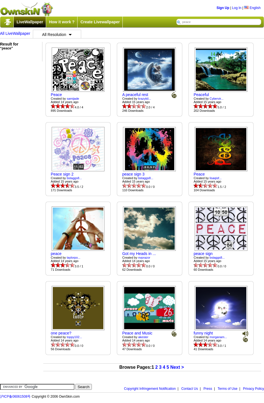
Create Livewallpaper (100, 22)
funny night (203, 333)
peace (56, 253)
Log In (236, 8)
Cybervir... (217, 98)
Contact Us (189, 389)
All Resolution (57, 34)
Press (208, 389)
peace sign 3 (133, 174)
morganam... (218, 337)
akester (143, 337)
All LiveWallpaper (15, 33)
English (252, 8)
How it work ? (61, 22)
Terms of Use (228, 389)
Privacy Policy (253, 389)
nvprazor (144, 257)
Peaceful (201, 94)
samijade (73, 98)
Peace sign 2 (62, 174)
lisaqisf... (216, 178)
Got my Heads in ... (139, 253)
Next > (177, 367)
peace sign (203, 253)
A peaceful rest (135, 94)
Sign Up (223, 8)
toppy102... (74, 337)
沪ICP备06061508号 (15, 397)
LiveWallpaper (30, 22)
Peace (56, 94)
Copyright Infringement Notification (150, 389)
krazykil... (144, 98)
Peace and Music (137, 333)
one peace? (61, 333)
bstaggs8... (74, 178)
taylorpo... (73, 257)
